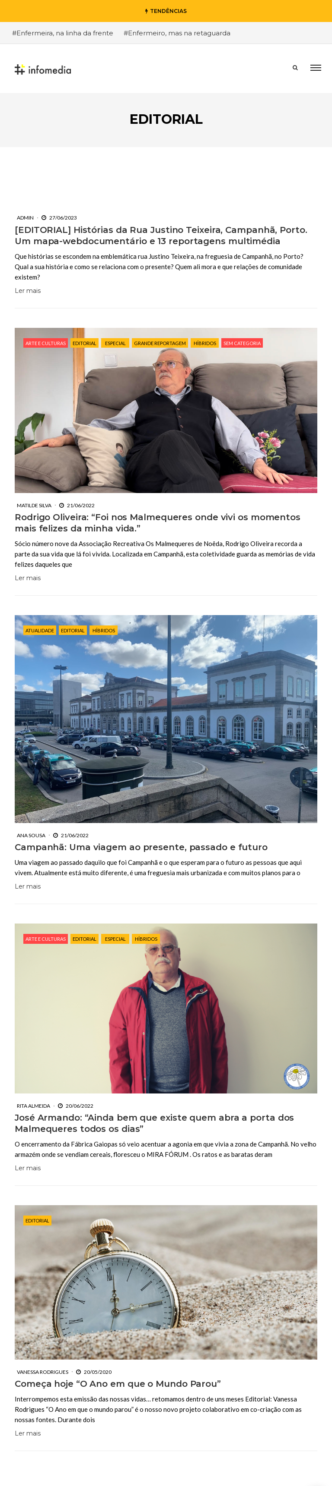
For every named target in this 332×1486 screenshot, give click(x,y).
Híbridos (205, 343)
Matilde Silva (34, 505)
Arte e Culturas (46, 343)
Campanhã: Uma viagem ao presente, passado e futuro (141, 847)
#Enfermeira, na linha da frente (62, 33)
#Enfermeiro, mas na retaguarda (177, 33)
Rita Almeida (33, 1089)
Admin (25, 217)
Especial (115, 343)
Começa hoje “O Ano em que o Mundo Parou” (118, 1367)
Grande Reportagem (160, 343)
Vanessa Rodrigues (42, 1355)
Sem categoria (242, 343)
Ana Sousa (31, 835)
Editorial (84, 343)
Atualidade (40, 630)
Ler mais (28, 291)
